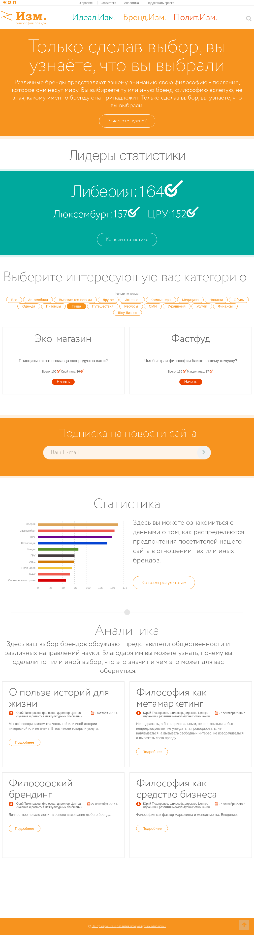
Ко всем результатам (163, 582)
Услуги (201, 306)
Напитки (216, 300)
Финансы (225, 306)
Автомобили (38, 300)
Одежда (28, 306)
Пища (76, 306)
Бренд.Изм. (144, 17)
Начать (63, 382)
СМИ (153, 306)
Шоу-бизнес (127, 313)
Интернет (132, 300)
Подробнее (24, 742)
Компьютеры (161, 300)
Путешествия (102, 306)
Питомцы (53, 306)
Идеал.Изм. (94, 17)
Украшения (177, 306)
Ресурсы (131, 306)
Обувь (239, 300)
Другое (108, 300)
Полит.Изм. (195, 17)
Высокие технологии (75, 300)
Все (14, 300)
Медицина (190, 300)
